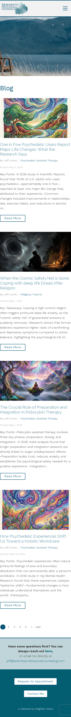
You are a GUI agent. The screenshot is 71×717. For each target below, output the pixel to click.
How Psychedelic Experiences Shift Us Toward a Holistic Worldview (33, 539)
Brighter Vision (44, 708)
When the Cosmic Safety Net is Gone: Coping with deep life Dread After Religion (35, 283)
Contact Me (35, 693)
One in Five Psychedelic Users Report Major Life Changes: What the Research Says (35, 149)
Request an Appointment (35, 681)
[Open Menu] (65, 8)
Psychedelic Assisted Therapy (39, 160)
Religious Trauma (31, 294)
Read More (12, 218)
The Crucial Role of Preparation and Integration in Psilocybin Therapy (33, 410)
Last (38, 626)
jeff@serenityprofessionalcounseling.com (36, 661)
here (48, 651)
